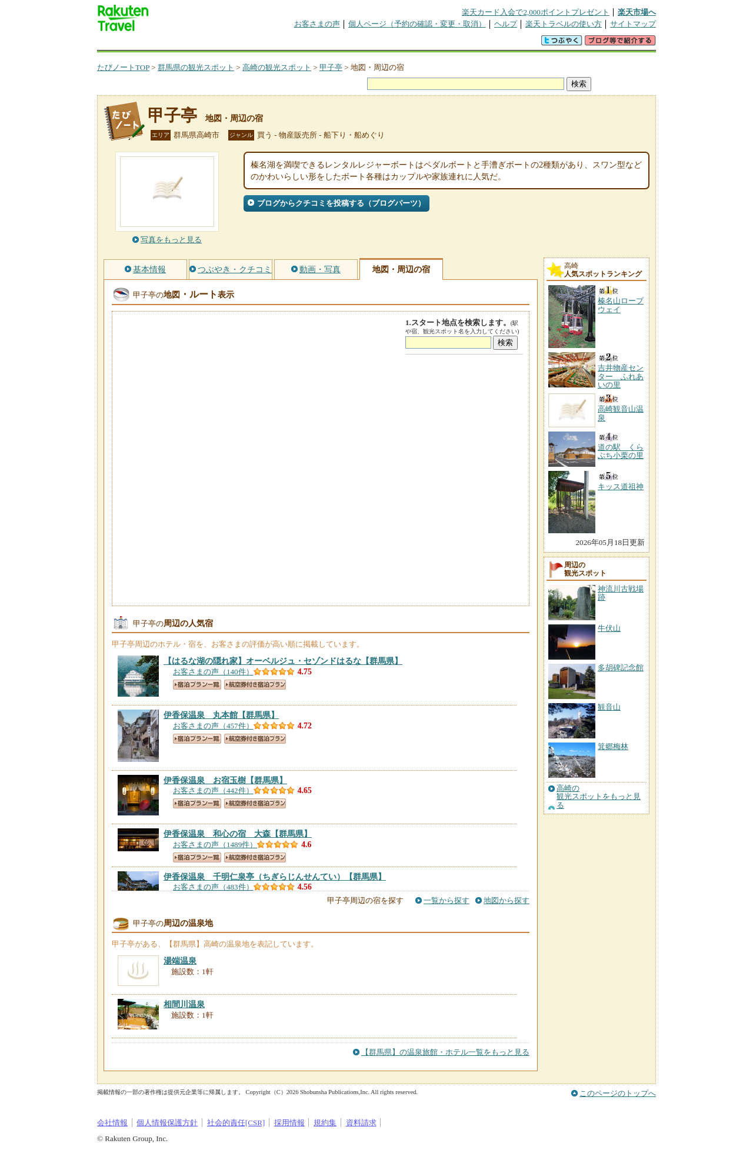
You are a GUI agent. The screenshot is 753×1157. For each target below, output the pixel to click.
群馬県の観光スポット (196, 67)
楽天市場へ (637, 12)
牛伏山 (609, 628)
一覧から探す (446, 900)
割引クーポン (282, 43)
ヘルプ (505, 23)
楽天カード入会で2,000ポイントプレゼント (535, 12)
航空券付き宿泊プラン (255, 685)
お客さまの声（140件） (213, 671)
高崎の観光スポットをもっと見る (599, 797)
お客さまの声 (317, 23)
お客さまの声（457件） (213, 725)
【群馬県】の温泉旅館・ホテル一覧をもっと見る (445, 1052)
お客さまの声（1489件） (215, 844)
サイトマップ (633, 23)
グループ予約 (331, 43)
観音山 (609, 707)
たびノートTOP (123, 67)
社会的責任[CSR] (236, 1122)
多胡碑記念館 (621, 667)
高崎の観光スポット (276, 67)
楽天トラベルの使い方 (563, 23)
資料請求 (361, 1122)
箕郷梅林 (613, 746)
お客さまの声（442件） (213, 790)
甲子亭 (330, 67)
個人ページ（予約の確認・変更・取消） (417, 23)
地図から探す (506, 900)
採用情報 (289, 1122)
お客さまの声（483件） (213, 886)
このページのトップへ (617, 1093)
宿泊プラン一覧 (197, 685)
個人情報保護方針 (167, 1122)
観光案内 (379, 43)
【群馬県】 (283, 661)
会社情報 (112, 1122)
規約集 (325, 1122)
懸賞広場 (234, 43)
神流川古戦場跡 (621, 592)
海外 (186, 43)
